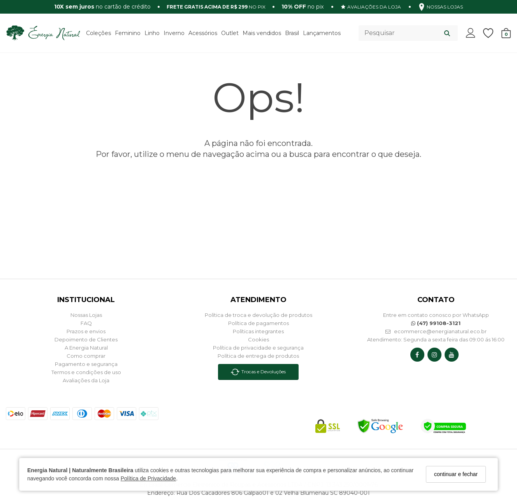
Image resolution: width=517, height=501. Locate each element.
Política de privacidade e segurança (258, 348)
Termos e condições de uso (86, 372)
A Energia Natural (86, 348)
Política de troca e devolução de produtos (258, 315)
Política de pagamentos (258, 323)
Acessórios (202, 33)
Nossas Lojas (86, 315)
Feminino (128, 33)
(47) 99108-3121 (436, 323)
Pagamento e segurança (86, 364)
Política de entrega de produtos (258, 356)
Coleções (98, 33)
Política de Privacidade (148, 478)
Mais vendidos (262, 33)
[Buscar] (447, 33)
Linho (152, 33)
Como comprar (86, 356)
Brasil (292, 33)
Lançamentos (322, 33)
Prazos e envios (86, 331)
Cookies (258, 339)
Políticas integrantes (258, 331)
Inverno (174, 33)
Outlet (230, 33)
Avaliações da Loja (86, 380)
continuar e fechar (456, 474)
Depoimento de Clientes (86, 339)
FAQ (86, 323)
